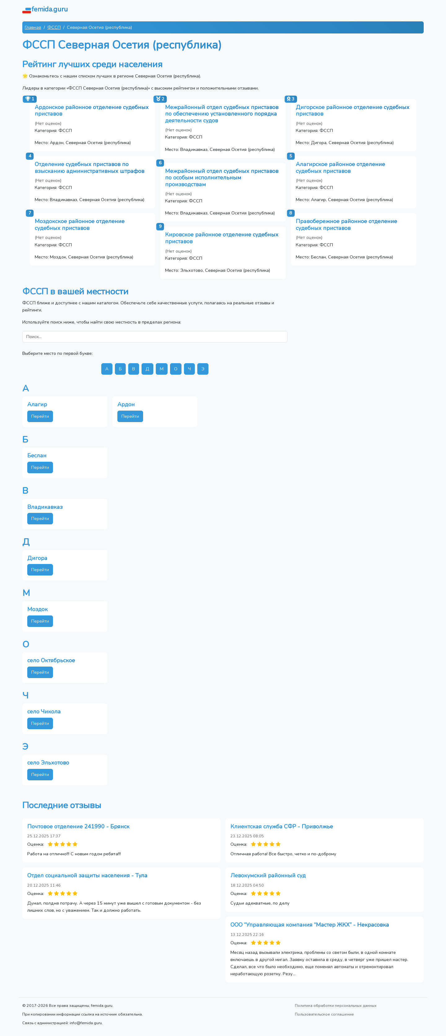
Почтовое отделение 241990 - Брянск (78, 826)
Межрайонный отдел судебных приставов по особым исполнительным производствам (221, 177)
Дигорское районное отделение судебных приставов (352, 111)
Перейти (40, 416)
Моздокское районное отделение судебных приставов (80, 225)
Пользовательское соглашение (324, 1014)
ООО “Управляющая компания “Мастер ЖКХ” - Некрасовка (309, 924)
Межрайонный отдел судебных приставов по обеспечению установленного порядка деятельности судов (221, 114)
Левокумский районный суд (268, 875)
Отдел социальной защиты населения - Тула (87, 875)
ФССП (54, 27)
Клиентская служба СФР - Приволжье (281, 826)
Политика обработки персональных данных (336, 1005)
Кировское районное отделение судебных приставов (221, 238)
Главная (33, 27)
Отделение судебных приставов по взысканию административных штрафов (89, 168)
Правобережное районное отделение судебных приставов (346, 225)
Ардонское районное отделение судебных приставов (92, 111)
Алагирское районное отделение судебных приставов (340, 168)
